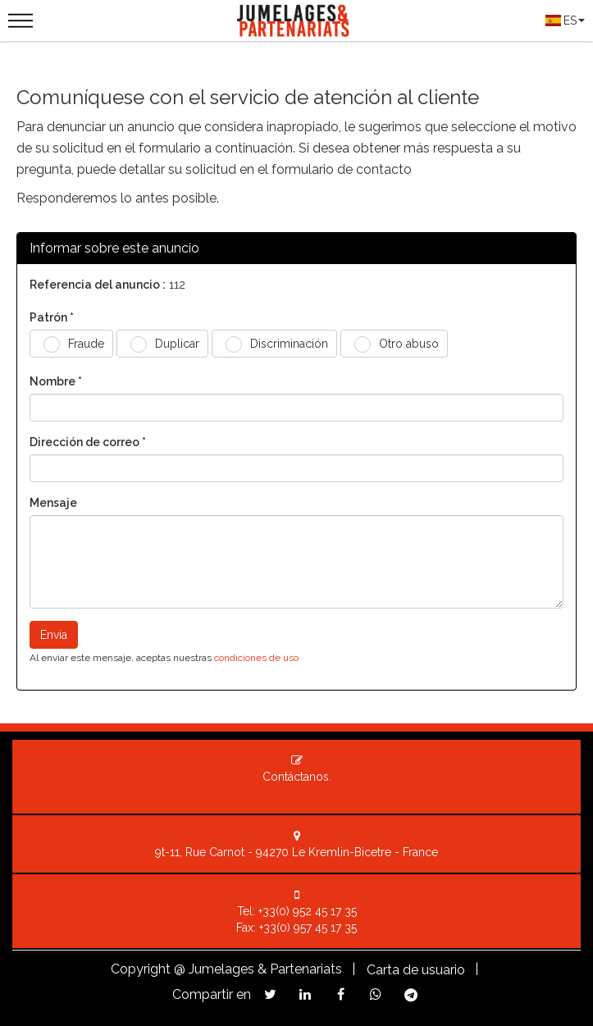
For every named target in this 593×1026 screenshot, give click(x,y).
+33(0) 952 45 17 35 (307, 911)
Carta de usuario (416, 970)
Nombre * (56, 381)
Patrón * (52, 317)
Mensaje (53, 502)
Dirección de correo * (88, 442)
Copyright (141, 969)
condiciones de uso (256, 657)
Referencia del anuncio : (98, 284)
